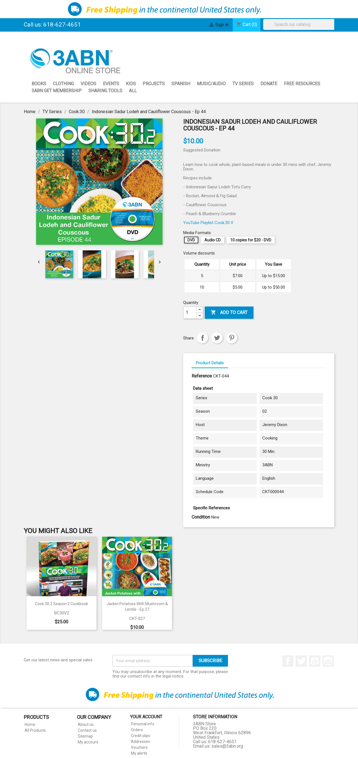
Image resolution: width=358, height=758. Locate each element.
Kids (131, 83)
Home (30, 724)
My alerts (139, 753)
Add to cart (229, 313)
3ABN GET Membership (57, 90)
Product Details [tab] (210, 362)
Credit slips (140, 735)
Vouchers (139, 747)
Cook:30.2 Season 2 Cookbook (61, 604)
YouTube (314, 661)
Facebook (287, 661)
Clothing (63, 83)
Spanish (180, 83)
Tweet (217, 337)
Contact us (87, 730)
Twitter (301, 661)
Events (111, 83)
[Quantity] (190, 312)
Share (202, 337)
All (133, 90)
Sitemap (85, 736)
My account (88, 742)
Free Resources (302, 83)
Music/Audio (211, 83)
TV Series (243, 83)
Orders (137, 730)
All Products (35, 730)
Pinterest (231, 337)
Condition (201, 517)
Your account (146, 716)
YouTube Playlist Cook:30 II (208, 222)
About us (86, 724)
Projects (154, 83)
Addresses (140, 741)
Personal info (142, 724)
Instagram (328, 661)
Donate (268, 83)
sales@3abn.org (227, 746)
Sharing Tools (105, 90)
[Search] (300, 24)
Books (39, 83)
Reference (202, 376)
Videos (88, 83)
